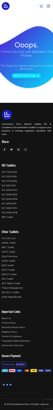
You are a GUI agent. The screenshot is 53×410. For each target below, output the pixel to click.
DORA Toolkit (8, 260)
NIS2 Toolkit (8, 265)
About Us (6, 318)
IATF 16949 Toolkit (11, 283)
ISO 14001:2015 (9, 203)
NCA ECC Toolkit (10, 292)
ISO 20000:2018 (9, 212)
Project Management (12, 288)
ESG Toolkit (7, 279)
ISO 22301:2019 (9, 176)
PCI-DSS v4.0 (9, 238)
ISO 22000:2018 (9, 199)
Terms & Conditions (11, 336)
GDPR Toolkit (8, 251)
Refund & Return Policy (13, 327)
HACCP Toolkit (9, 274)
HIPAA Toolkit (9, 242)
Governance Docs (21, 404)
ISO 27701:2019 (9, 181)
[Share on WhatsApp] (25, 149)
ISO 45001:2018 (9, 194)
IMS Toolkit (7, 217)
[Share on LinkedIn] (18, 149)
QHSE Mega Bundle (11, 297)
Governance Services (12, 345)
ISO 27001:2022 (9, 172)
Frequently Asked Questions (16, 340)
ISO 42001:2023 (9, 190)
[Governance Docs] (6, 6)
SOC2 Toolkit (8, 269)
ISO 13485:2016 (9, 208)
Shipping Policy (9, 331)
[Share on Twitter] (11, 149)
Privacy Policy (9, 322)
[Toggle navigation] (48, 6)
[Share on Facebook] (4, 149)
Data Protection (10, 256)
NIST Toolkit (8, 247)
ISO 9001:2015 (9, 185)
